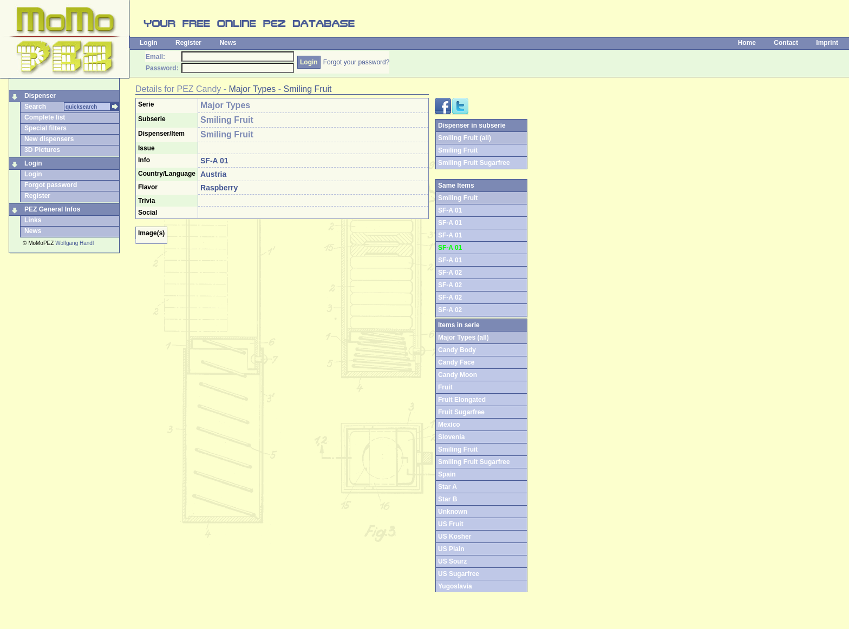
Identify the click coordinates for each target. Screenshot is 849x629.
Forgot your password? (356, 62)
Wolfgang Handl (74, 243)
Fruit (445, 387)
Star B (447, 499)
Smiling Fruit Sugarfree (474, 163)
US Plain (451, 549)
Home (747, 43)
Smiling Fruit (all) (464, 138)
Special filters (45, 128)
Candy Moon (457, 375)
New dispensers (49, 139)
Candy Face (456, 362)
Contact (786, 43)
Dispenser (40, 96)
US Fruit (450, 524)
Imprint (827, 43)
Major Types (252, 89)
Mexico (449, 424)
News (227, 43)
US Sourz (452, 561)
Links (32, 220)
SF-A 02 (450, 272)
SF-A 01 (450, 210)
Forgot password (50, 185)
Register (188, 43)
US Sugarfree (458, 574)
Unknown (452, 511)
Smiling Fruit (308, 89)
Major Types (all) (463, 337)
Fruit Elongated (462, 399)
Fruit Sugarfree (461, 412)
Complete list (44, 117)
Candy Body (457, 350)
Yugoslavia (455, 586)
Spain (447, 474)
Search (35, 106)
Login (149, 43)
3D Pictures (42, 150)
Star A (447, 487)
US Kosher (454, 536)
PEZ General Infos (52, 209)
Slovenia (451, 437)
